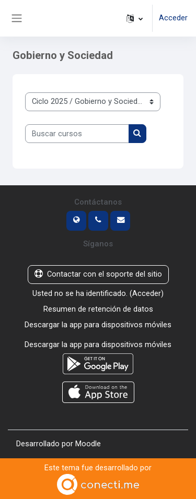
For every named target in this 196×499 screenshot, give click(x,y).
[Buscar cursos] (77, 133)
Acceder (173, 17)
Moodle (88, 443)
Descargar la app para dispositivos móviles (98, 324)
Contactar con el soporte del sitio (98, 274)
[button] (134, 18)
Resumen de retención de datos (98, 309)
